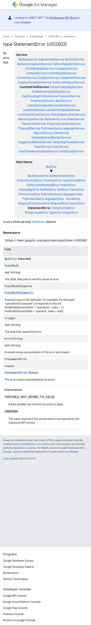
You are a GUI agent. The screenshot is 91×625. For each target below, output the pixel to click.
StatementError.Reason (21, 372)
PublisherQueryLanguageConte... (62, 194)
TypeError (55, 212)
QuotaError (73, 199)
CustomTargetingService (66, 87)
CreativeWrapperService (68, 82)
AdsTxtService (74, 59)
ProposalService (29, 128)
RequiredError (59, 203)
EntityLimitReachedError (43, 185)
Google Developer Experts (18, 566)
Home (6, 36)
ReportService (43, 133)
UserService (60, 147)
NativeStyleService (31, 119)
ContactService (36, 73)
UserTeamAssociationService (38, 151)
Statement (38, 222)
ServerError (77, 203)
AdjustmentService (51, 59)
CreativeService (48, 78)
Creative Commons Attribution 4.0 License (26, 444)
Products (20, 36)
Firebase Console (13, 614)
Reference (69, 36)
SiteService (61, 133)
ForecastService (69, 96)
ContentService (27, 78)
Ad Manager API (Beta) (63, 17)
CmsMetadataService (39, 68)
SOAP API (53, 36)
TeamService (42, 147)
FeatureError (67, 185)
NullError (63, 189)
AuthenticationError (62, 176)
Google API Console (15, 595)
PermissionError (29, 194)
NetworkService (55, 119)
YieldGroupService (71, 151)
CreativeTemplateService (34, 82)
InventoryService (42, 101)
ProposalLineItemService (64, 124)
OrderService (75, 119)
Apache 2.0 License (25, 447)
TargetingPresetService (68, 142)
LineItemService (34, 110)
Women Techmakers (15, 579)
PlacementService (34, 124)
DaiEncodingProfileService (40, 96)
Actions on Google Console (19, 620)
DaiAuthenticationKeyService (51, 91)
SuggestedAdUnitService (35, 142)
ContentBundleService (62, 73)
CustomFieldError (74, 180)
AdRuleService (28, 59)
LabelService (63, 101)
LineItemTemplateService (63, 110)
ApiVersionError (38, 176)
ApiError (51, 166)
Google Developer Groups (18, 560)
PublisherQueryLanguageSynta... (43, 199)
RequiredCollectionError (34, 203)
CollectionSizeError (30, 180)
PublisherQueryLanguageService (63, 128)
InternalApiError (29, 189)
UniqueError (70, 212)
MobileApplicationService (68, 114)
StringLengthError (36, 212)
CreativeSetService (73, 78)
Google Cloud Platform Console (22, 601)
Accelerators (11, 572)
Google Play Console (15, 607)
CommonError (52, 180)
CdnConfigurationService (69, 64)
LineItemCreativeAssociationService (51, 105)
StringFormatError (63, 208)
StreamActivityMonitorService (51, 137)
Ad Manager (38, 4)
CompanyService (66, 68)
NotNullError (48, 189)
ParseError (76, 189)
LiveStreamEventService (33, 114)
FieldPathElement (17, 293)
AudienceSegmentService (34, 64)
